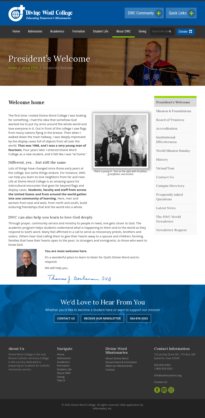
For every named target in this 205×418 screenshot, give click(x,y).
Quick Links (182, 13)
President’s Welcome (58, 67)
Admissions (35, 31)
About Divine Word (117, 358)
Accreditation (166, 128)
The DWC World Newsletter (168, 219)
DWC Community (145, 13)
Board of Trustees (170, 120)
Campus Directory (170, 186)
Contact (110, 369)
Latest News (166, 208)
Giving (142, 31)
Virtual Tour (165, 168)
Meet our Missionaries (119, 366)
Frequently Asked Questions (169, 196)
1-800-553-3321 (163, 368)
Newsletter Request (171, 230)
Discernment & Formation (121, 362)
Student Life (100, 31)
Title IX (61, 380)
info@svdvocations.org (168, 375)
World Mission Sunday (173, 151)
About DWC (123, 31)
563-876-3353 (139, 318)
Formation (78, 31)
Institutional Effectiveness (166, 139)
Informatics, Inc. (102, 408)
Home (16, 31)
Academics (57, 31)
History (162, 159)
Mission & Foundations (173, 111)
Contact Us (165, 177)
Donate (185, 31)
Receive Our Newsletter (102, 318)
